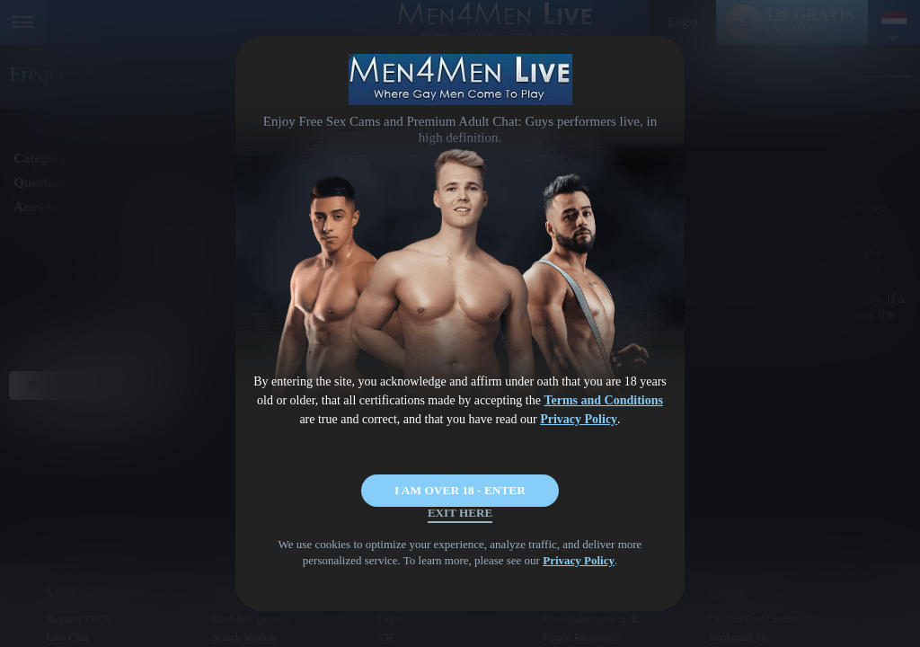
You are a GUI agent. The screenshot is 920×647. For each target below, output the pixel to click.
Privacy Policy (578, 419)
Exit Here (459, 526)
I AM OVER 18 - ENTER (460, 473)
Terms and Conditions (603, 400)
